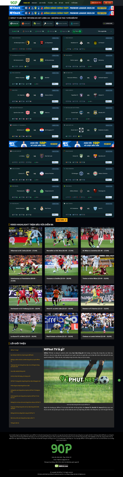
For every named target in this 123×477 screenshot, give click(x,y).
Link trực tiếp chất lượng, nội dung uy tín (20, 376)
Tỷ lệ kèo (50, 3)
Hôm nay (52, 31)
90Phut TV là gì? (15, 350)
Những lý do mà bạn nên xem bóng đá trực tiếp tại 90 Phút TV (26, 402)
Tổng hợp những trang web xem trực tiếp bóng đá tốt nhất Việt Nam (25, 407)
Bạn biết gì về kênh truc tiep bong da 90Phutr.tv (22, 355)
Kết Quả (61, 3)
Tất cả (77, 31)
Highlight (34, 3)
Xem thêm (61, 220)
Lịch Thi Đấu (42, 3)
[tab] (14, 23)
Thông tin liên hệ (15, 423)
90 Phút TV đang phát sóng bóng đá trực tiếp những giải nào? (26, 381)
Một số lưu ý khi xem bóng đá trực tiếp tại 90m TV (23, 418)
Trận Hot (27, 31)
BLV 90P (39, 31)
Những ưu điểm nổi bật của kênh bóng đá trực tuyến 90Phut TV (25, 360)
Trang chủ (26, 3)
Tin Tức (67, 3)
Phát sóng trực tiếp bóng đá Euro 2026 (20, 385)
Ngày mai (65, 31)
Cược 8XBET (108, 3)
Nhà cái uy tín (96, 3)
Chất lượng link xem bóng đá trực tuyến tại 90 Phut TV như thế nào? (25, 396)
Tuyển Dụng (74, 3)
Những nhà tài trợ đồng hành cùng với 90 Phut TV (23, 413)
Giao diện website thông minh (18, 371)
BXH (56, 3)
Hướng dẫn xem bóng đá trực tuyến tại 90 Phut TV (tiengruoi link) (25, 391)
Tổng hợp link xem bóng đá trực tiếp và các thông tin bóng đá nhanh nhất (25, 365)
